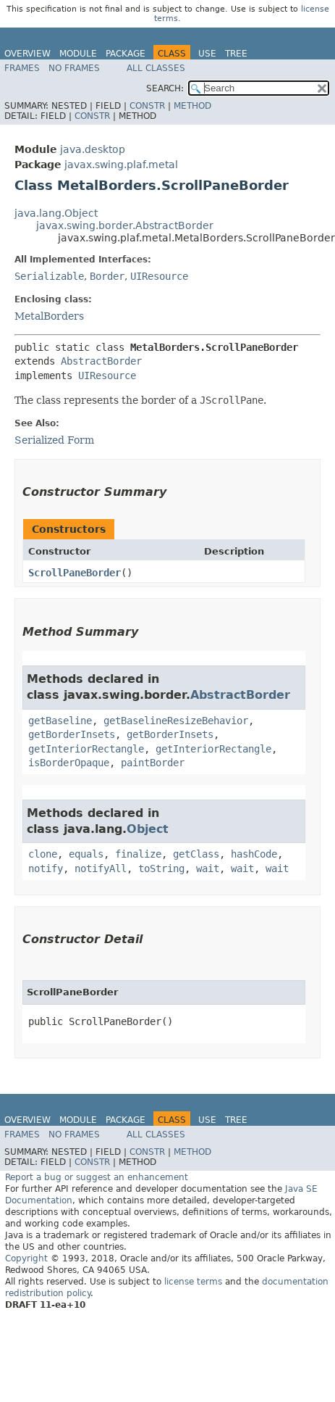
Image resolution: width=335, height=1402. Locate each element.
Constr (147, 106)
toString (161, 868)
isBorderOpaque (68, 762)
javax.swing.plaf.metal (121, 164)
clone (42, 854)
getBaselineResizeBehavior (175, 720)
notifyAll (101, 868)
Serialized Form (54, 440)
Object (148, 829)
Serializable (49, 276)
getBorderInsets (71, 734)
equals (86, 854)
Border (107, 276)
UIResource (159, 276)
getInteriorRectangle (86, 749)
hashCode (254, 854)
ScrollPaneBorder (74, 572)
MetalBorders (49, 316)
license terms (193, 1282)
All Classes (156, 68)
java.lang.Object (56, 213)
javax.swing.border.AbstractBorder (124, 225)
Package (125, 54)
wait (207, 868)
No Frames (74, 68)
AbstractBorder (101, 361)
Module (78, 54)
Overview (27, 54)
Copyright (26, 1258)
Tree (236, 54)
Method (192, 106)
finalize (138, 854)
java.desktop (92, 149)
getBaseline (60, 720)
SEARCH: (165, 88)
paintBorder (153, 762)
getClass (196, 854)
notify (45, 868)
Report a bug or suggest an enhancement (96, 1177)
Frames (22, 68)
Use (207, 54)
